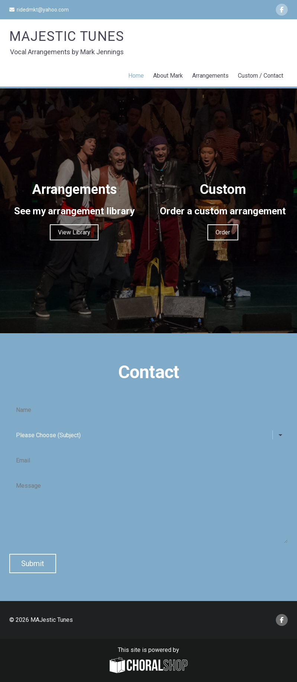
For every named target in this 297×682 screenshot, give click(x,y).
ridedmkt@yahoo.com (39, 10)
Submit (32, 563)
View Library (74, 232)
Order (223, 232)
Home (136, 75)
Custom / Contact (260, 75)
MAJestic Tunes (66, 36)
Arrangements (210, 75)
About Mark (168, 75)
